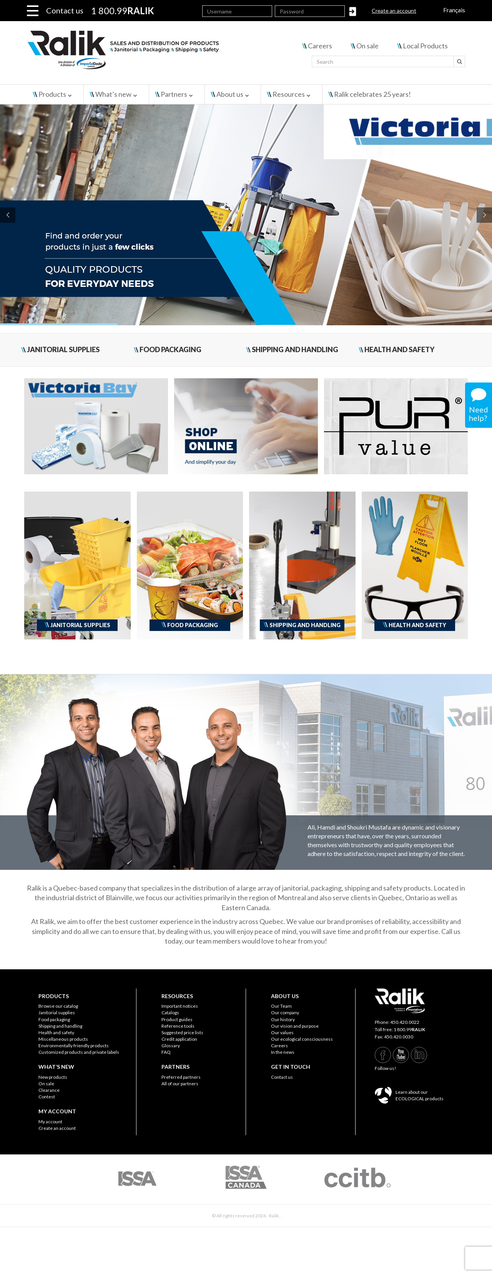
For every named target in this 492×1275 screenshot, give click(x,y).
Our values (282, 1032)
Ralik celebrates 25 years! (372, 94)
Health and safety (56, 1032)
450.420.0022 (404, 1022)
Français (454, 9)
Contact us (64, 10)
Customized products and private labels (78, 1052)
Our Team (281, 1006)
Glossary (170, 1045)
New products (52, 1077)
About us (229, 94)
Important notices (179, 1006)
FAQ (166, 1052)
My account (50, 1121)
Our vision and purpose (295, 1026)
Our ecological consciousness (302, 1039)
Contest (46, 1096)
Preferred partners (181, 1077)
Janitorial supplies (56, 1012)
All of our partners (179, 1083)
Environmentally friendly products (73, 1045)
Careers (320, 45)
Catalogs (170, 1012)
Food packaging (54, 1019)
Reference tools (177, 1026)
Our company (285, 1012)
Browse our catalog (58, 1006)
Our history (283, 1019)
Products (52, 94)
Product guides (177, 1019)
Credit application (179, 1039)
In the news (282, 1052)
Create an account (394, 10)
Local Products (425, 45)
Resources (289, 94)
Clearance (49, 1090)
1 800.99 (409, 1029)
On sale (367, 45)
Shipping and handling (60, 1026)
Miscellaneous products (63, 1039)
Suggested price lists (182, 1032)
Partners (174, 94)
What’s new (113, 94)
